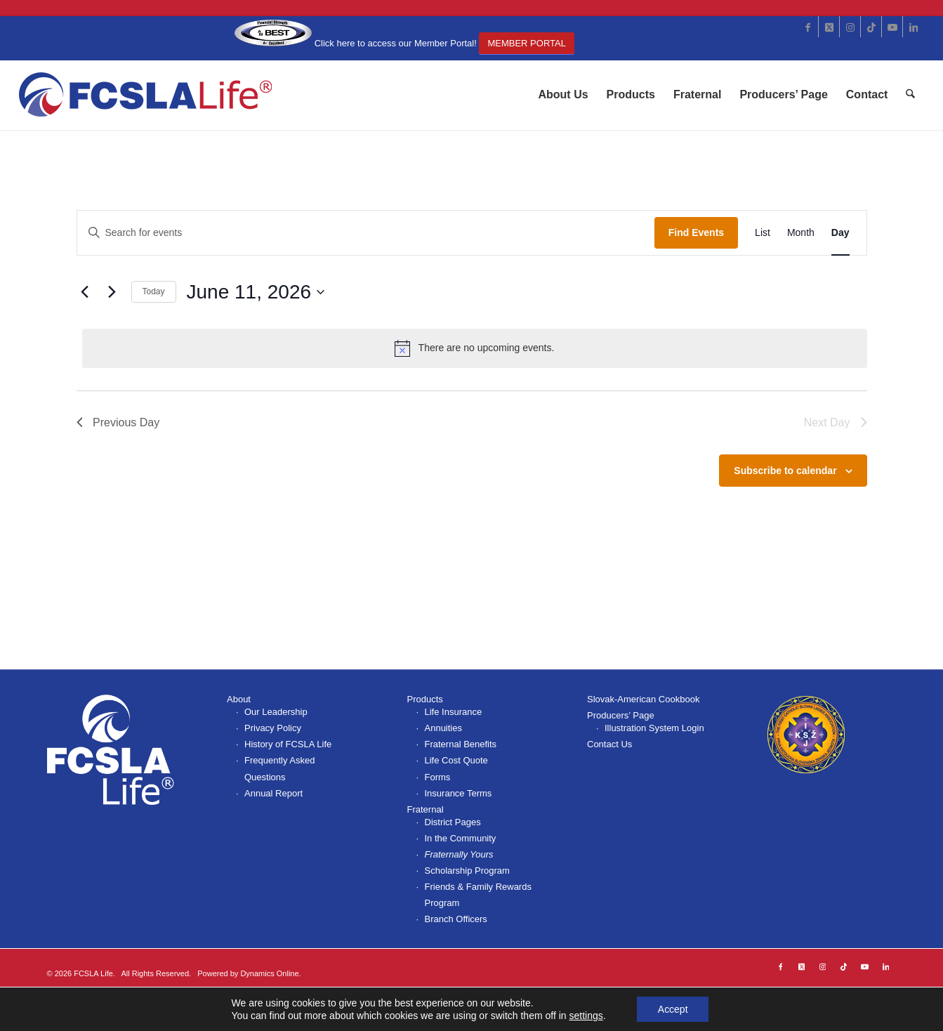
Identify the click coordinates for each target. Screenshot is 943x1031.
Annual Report (273, 793)
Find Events (696, 232)
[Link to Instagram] (850, 26)
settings (585, 1015)
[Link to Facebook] (808, 26)
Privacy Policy (272, 728)
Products (425, 699)
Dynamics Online (269, 973)
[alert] (474, 348)
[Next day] (112, 292)
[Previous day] (85, 292)
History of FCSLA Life (287, 744)
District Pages (453, 822)
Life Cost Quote (456, 760)
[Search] (911, 95)
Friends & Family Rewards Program (478, 894)
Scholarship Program (467, 870)
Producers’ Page (620, 715)
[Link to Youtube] (892, 26)
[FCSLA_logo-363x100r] (146, 95)
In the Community (460, 838)
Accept (673, 1009)
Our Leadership (276, 712)
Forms (438, 777)
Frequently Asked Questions (279, 768)
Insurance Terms (458, 793)
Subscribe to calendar (785, 470)
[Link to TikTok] (871, 26)
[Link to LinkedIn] (913, 26)
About (239, 699)
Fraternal (425, 809)
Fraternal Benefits (461, 744)
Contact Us (609, 744)
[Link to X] (829, 26)
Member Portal (526, 43)
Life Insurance (453, 712)
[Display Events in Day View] (840, 233)
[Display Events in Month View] (801, 233)
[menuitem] (563, 95)
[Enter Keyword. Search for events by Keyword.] (365, 233)
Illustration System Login (654, 728)
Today (154, 291)
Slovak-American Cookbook (643, 699)
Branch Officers (456, 919)
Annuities (443, 728)
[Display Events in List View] (762, 233)
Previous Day (118, 422)
